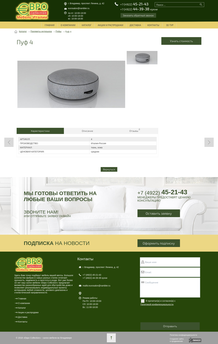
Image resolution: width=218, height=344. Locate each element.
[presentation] (163, 315)
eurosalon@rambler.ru (78, 8)
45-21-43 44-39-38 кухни (95, 276)
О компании (68, 25)
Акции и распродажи (110, 25)
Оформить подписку (159, 243)
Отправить (170, 326)
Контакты (153, 25)
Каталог (86, 25)
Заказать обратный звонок (138, 15)
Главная (49, 25)
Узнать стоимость (181, 41)
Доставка (135, 25)
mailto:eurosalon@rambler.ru (96, 285)
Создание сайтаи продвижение (177, 340)
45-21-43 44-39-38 (139, 7)
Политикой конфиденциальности (156, 304)
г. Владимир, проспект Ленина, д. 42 (86, 3)
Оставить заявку (159, 213)
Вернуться (109, 169)
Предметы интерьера (41, 31)
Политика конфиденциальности (183, 335)
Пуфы (59, 31)
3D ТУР (169, 25)
